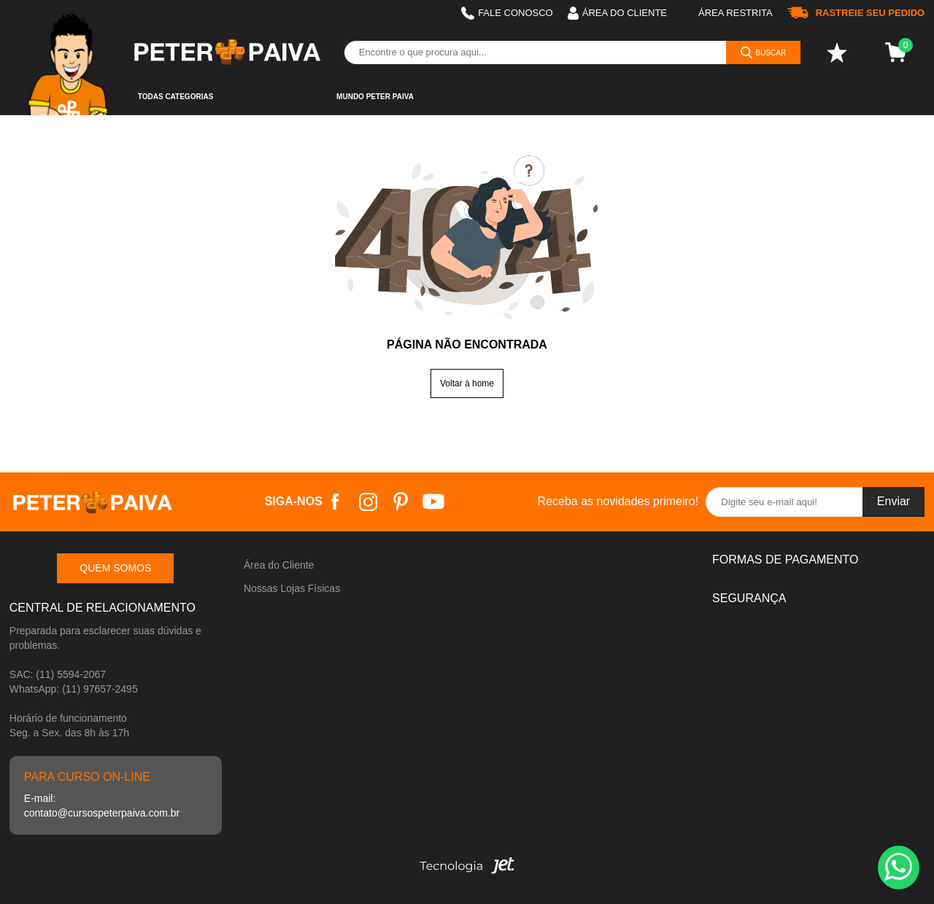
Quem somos (115, 568)
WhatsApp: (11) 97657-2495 (73, 689)
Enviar (893, 501)
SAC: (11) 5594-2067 (57, 674)
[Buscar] (763, 52)
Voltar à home (467, 383)
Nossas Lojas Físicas (292, 588)
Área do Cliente (279, 565)
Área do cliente (617, 13)
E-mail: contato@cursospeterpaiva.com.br (102, 805)
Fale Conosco (507, 13)
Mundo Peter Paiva (375, 97)
